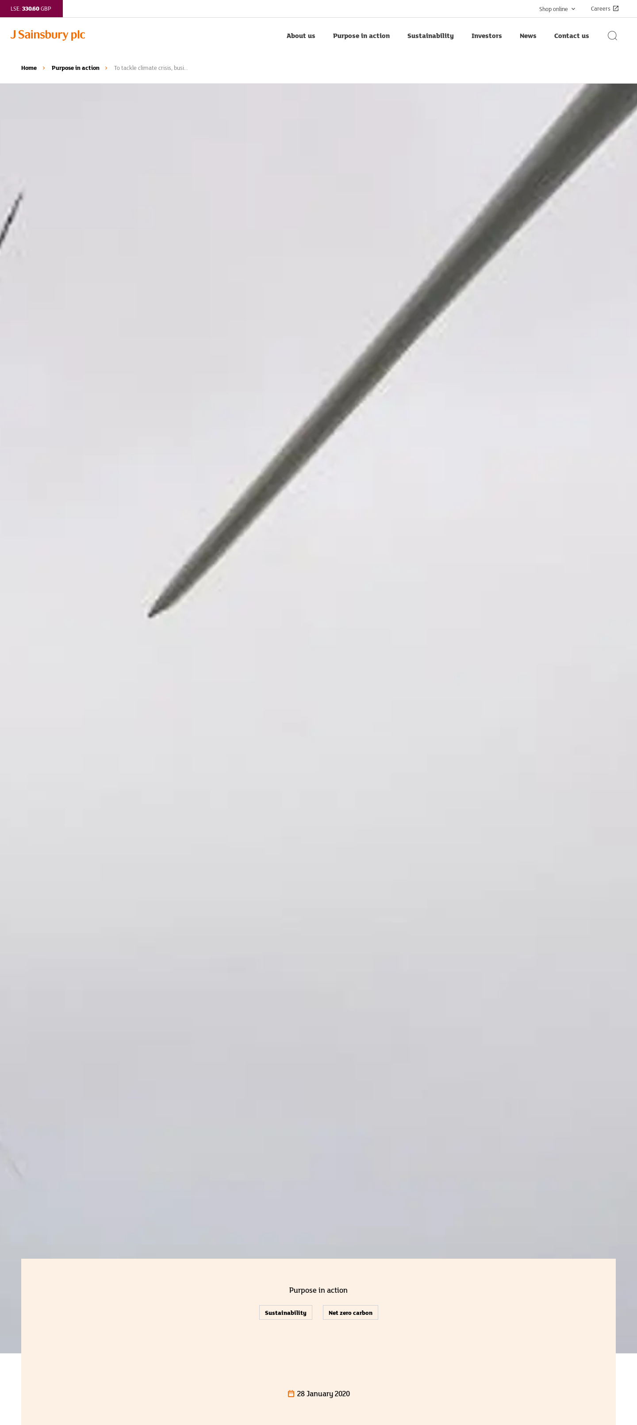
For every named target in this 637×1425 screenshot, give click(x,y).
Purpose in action (76, 68)
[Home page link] (144, 35)
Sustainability (286, 1312)
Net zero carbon (350, 1312)
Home (29, 68)
